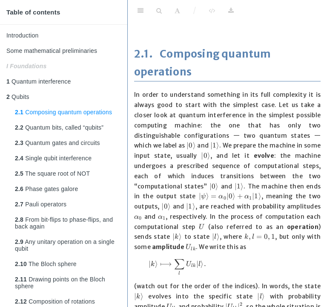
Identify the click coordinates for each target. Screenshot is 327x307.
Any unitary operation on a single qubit (65, 245)
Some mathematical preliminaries (51, 50)
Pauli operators (40, 204)
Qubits (17, 96)
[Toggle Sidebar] (140, 10)
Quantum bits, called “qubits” (59, 127)
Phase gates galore (46, 188)
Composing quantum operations (63, 112)
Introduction (22, 35)
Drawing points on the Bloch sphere (60, 283)
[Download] (231, 10)
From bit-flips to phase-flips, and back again (64, 223)
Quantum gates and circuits (57, 142)
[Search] (159, 10)
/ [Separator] (194, 10)
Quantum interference (38, 81)
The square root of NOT (52, 173)
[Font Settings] (177, 10)
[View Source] (211, 10)
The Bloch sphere (46, 264)
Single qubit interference (53, 158)
